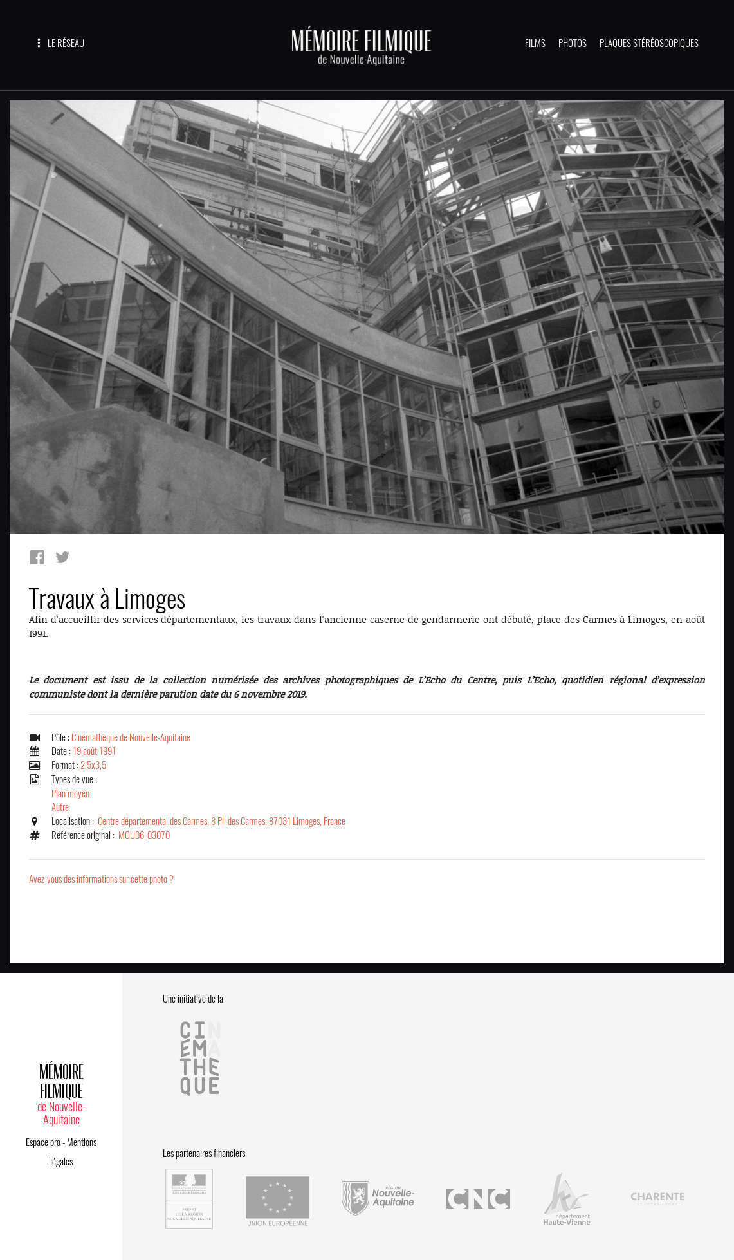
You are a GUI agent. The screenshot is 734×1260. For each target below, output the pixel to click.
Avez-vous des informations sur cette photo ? (101, 879)
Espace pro (43, 1142)
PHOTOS (572, 43)
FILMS (535, 43)
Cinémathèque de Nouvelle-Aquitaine (130, 737)
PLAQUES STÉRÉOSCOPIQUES (649, 43)
